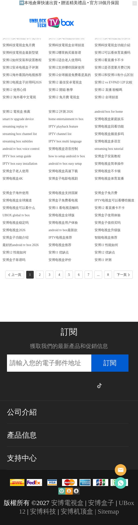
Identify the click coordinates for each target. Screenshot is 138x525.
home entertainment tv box (66, 119)
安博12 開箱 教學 (61, 90)
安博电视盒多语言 (108, 141)
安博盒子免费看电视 (63, 200)
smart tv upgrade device (18, 119)
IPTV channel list (60, 134)
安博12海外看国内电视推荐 (22, 75)
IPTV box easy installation (20, 163)
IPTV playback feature (63, 126)
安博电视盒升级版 (108, 230)
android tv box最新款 (63, 230)
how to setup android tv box (67, 156)
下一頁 (123, 274)
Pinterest (69, 385)
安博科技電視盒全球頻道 (66, 45)
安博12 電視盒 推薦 (16, 111)
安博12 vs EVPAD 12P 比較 (113, 82)
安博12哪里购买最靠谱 (65, 52)
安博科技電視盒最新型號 (20, 52)
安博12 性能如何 (14, 252)
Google (89, 385)
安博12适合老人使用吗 (65, 60)
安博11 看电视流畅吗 (64, 208)
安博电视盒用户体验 (63, 222)
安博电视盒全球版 (62, 215)
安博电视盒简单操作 (109, 163)
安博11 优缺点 (59, 252)
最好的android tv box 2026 (21, 245)
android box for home (109, 111)
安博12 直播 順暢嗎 (108, 90)
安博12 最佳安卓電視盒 (65, 82)
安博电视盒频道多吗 (109, 134)
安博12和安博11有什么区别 (114, 75)
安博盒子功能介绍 (16, 237)
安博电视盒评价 (60, 260)
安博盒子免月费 (106, 193)
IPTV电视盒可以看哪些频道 (114, 200)
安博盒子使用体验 (108, 215)
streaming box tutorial (109, 149)
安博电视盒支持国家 (63, 193)
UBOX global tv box (16, 215)
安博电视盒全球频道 (17, 200)
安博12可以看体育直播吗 (112, 52)
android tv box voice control (21, 149)
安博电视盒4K (13, 178)
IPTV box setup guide (17, 156)
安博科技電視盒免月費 (19, 45)
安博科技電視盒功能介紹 (112, 45)
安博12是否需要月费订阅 (112, 67)
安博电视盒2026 (14, 230)
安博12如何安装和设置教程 (22, 60)
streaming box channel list (20, 134)
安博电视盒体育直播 (109, 178)
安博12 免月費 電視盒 (64, 97)
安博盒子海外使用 (16, 193)
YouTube (79, 385)
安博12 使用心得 (14, 90)
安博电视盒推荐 (60, 245)
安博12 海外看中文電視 (19, 97)
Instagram (48, 385)
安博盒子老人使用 (16, 171)
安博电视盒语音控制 (63, 149)
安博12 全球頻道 (106, 97)
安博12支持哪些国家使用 (66, 67)
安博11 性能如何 (106, 245)
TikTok (99, 385)
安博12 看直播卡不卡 (110, 208)
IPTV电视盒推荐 (60, 237)
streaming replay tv (15, 126)
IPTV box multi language (65, 141)
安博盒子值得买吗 (108, 222)
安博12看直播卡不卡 (109, 60)
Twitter (59, 385)
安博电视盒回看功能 (109, 126)
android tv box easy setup (65, 163)
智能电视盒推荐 (106, 237)
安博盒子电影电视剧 (63, 178)
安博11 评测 (103, 260)
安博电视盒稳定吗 (16, 222)
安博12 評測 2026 (61, 111)
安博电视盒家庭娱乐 (109, 119)
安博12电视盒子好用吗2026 (22, 82)
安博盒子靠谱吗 (14, 260)
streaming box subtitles (18, 141)
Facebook (38, 385)
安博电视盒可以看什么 (19, 208)
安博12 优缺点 (105, 252)
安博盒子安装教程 (108, 156)
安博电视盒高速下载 (63, 171)
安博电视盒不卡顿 (108, 171)
